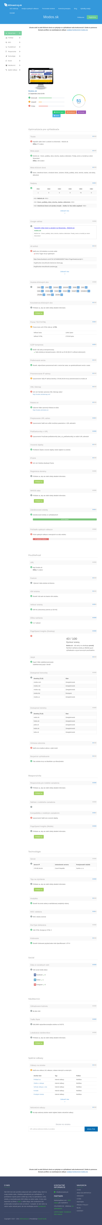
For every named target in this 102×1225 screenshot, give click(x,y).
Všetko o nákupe (39, 1083)
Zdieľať (56, 115)
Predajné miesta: (39, 1094)
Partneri (80, 1202)
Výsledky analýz (85, 8)
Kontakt (12, 13)
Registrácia (92, 17)
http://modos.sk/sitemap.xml (41, 394)
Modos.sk (32, 91)
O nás (79, 1199)
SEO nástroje (14, 8)
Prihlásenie (80, 17)
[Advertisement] (63, 49)
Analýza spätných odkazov (30, 8)
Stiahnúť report (59, 112)
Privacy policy (82, 1205)
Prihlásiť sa (38, 313)
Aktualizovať (71, 112)
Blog (75, 8)
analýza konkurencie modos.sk (77, 30)
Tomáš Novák (42, 1219)
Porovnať (81, 112)
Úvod (79, 1190)
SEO (19, 1201)
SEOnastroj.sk (24, 1219)
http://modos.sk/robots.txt (40, 410)
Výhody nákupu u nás (40, 1087)
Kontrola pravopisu (64, 8)
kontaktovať (42, 1206)
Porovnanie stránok (48, 8)
